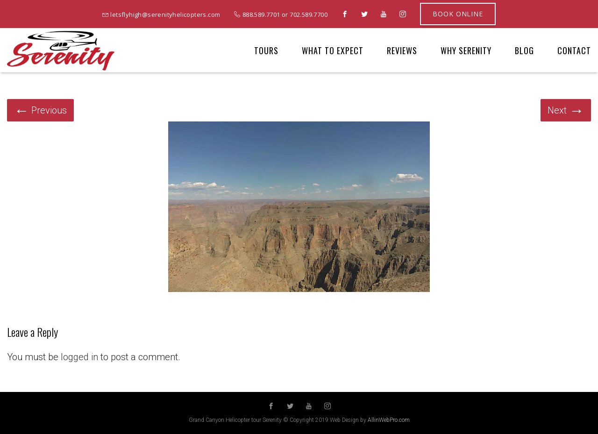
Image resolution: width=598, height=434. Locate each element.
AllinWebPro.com (389, 420)
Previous (40, 110)
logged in (79, 357)
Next (566, 110)
